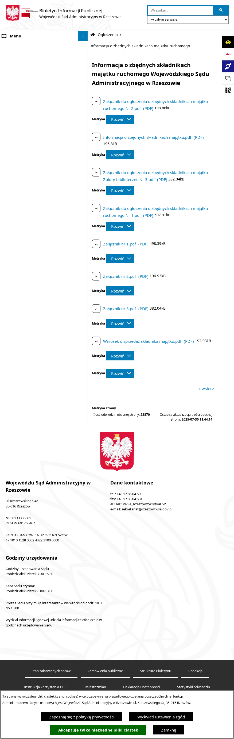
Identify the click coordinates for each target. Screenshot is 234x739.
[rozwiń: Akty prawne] (83, 56)
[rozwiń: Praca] (83, 372)
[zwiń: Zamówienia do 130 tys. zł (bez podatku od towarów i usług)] (83, 189)
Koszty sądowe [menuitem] (15, 66)
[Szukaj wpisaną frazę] (221, 10)
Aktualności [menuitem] (13, 76)
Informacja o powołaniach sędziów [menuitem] (34, 152)
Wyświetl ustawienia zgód (161, 716)
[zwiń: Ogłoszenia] (83, 162)
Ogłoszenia (108, 34)
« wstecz (206, 388)
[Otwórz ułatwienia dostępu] (228, 42)
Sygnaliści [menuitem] (11, 482)
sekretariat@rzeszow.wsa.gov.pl (147, 606)
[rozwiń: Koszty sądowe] (83, 66)
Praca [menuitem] (7, 372)
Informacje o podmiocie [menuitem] (24, 46)
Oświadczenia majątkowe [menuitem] (25, 502)
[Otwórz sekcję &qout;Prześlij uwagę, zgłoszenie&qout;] (228, 78)
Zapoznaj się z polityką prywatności (81, 716)
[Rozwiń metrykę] (120, 119)
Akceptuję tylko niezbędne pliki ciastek (98, 730)
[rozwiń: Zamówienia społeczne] (83, 285)
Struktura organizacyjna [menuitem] (24, 382)
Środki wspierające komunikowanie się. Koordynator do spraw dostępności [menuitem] (38, 139)
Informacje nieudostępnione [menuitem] (28, 116)
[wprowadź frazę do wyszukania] (180, 10)
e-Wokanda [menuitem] (12, 96)
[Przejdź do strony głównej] (63, 13)
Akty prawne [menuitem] (13, 56)
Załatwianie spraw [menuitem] (19, 442)
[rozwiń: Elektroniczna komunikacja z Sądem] (83, 86)
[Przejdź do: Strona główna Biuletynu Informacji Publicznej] (92, 35)
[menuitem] (44, 176)
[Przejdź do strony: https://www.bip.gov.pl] (228, 54)
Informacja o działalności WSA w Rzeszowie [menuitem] (32, 515)
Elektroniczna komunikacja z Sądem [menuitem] (35, 86)
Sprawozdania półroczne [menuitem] (24, 452)
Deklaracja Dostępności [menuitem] (23, 126)
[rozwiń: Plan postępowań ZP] (83, 299)
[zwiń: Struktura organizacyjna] (83, 382)
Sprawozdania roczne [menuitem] (21, 462)
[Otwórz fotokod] (228, 90)
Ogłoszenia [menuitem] (12, 162)
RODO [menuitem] (8, 472)
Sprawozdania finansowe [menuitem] (25, 492)
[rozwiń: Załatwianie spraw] (83, 442)
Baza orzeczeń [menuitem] (15, 106)
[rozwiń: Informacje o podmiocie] (83, 46)
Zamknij (168, 730)
